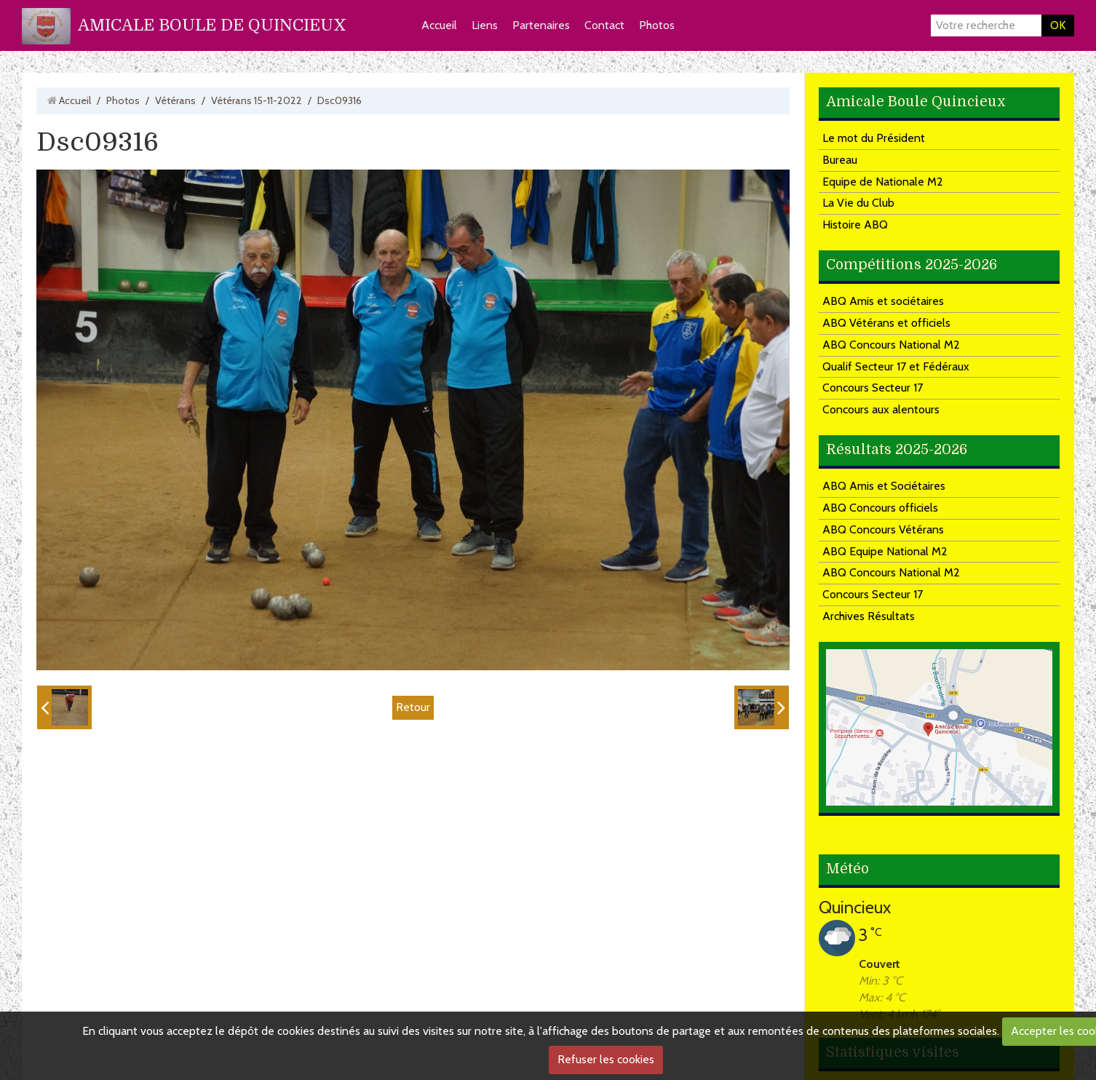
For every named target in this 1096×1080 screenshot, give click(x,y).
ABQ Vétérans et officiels (886, 323)
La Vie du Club (858, 203)
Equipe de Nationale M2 (882, 181)
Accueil (439, 25)
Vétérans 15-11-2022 (256, 100)
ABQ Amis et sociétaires (883, 301)
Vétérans (175, 100)
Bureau (839, 160)
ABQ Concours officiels (880, 508)
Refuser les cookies (605, 1059)
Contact (604, 25)
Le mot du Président (873, 138)
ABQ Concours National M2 (891, 345)
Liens (485, 25)
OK (1057, 25)
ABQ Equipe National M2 (885, 551)
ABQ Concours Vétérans (883, 529)
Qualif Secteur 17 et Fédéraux (895, 366)
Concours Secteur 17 (872, 387)
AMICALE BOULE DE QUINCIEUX (212, 25)
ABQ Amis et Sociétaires (883, 486)
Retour (413, 707)
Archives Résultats (868, 616)
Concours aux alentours (881, 409)
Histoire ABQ (855, 224)
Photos (657, 25)
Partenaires (541, 25)
